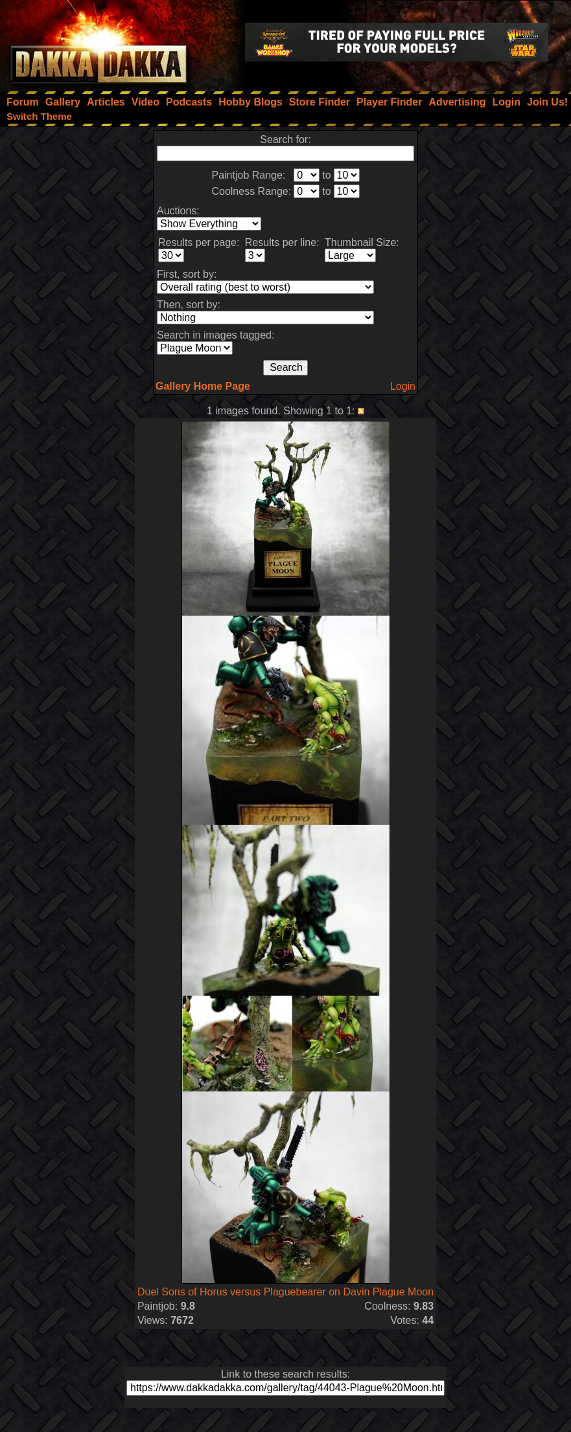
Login (402, 386)
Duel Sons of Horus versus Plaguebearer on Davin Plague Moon (285, 1291)
